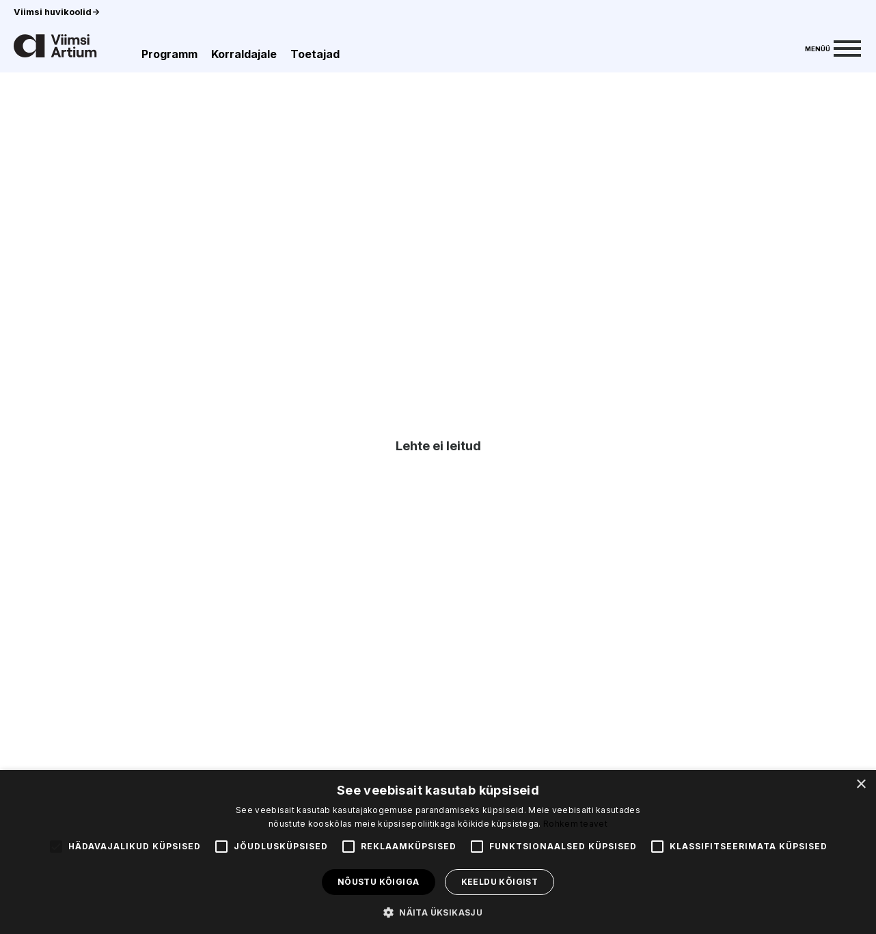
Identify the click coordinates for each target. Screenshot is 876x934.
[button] (438, 911)
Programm (169, 54)
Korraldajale (244, 54)
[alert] (438, 852)
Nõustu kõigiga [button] (379, 882)
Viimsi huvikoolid (57, 12)
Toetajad (315, 54)
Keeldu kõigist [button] (499, 882)
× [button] (861, 785)
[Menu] (833, 47)
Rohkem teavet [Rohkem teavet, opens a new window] (575, 824)
